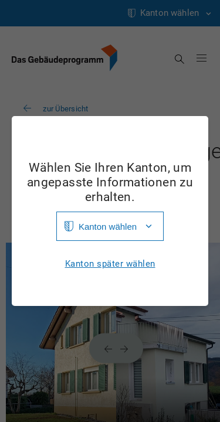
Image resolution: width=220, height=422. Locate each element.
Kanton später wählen (110, 264)
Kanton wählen (108, 227)
